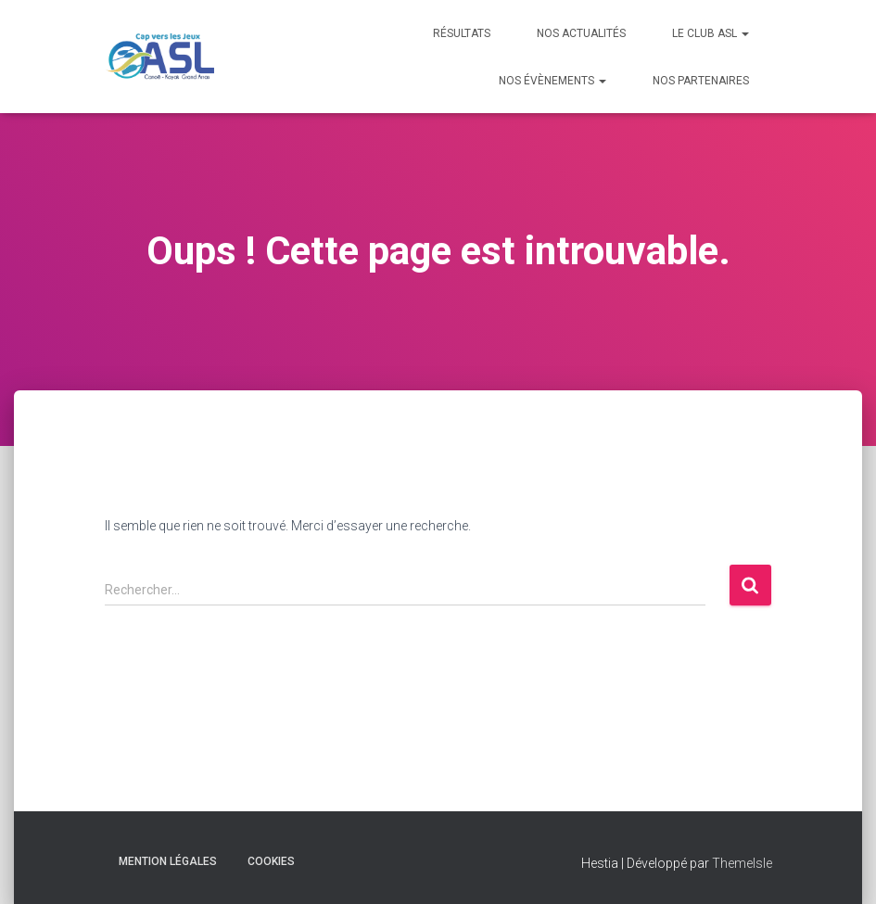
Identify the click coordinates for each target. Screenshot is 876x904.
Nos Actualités (581, 33)
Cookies (271, 861)
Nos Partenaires (701, 80)
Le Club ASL (710, 33)
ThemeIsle (742, 863)
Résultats (461, 33)
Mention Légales (168, 861)
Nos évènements (552, 80)
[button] (744, 33)
